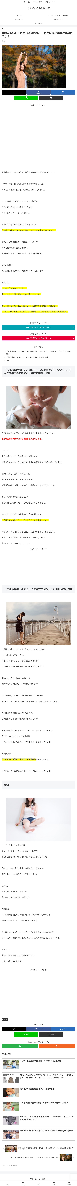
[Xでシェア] (14, 92)
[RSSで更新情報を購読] (57, 1047)
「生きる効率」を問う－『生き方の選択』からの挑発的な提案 (28, 357)
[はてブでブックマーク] (63, 92)
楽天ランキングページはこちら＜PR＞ (38, 327)
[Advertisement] (38, 133)
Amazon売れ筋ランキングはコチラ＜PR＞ (38, 338)
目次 (35, 347)
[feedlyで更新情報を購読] (20, 1047)
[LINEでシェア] (26, 98)
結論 (7, 361)
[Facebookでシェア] (38, 92)
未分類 (4, 1020)
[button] (51, 98)
